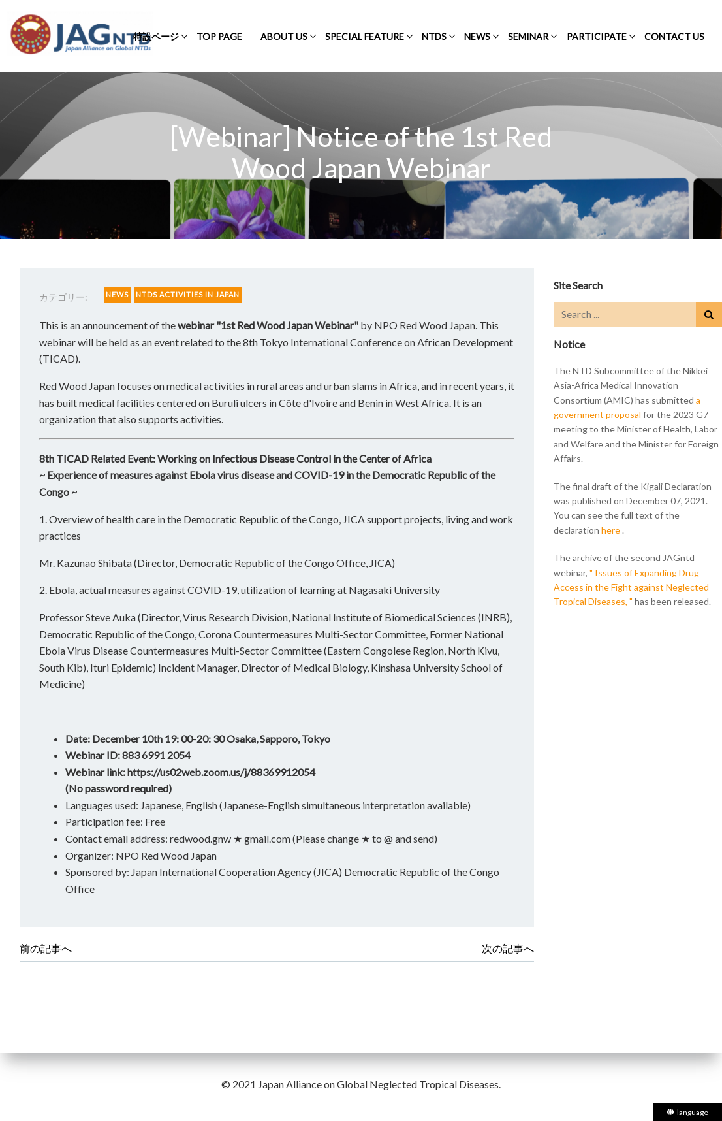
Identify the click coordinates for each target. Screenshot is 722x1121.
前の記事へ (46, 948)
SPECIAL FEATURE (364, 36)
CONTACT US (674, 36)
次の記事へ (508, 948)
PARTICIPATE (597, 36)
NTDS (434, 36)
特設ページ (156, 36)
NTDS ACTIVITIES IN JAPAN (188, 294)
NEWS (477, 36)
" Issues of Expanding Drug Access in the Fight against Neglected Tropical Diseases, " (631, 587)
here (610, 530)
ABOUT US (283, 36)
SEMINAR (528, 36)
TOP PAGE (219, 36)
